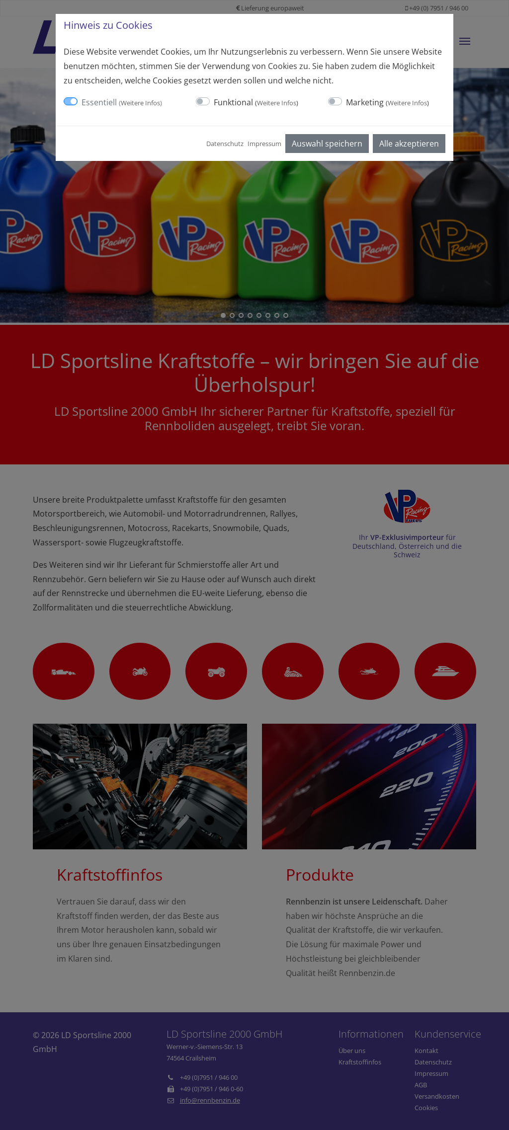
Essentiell (122, 102)
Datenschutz (225, 143)
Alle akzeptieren (409, 143)
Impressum (264, 143)
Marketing (387, 102)
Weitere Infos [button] (140, 102)
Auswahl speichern (327, 143)
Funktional (256, 102)
